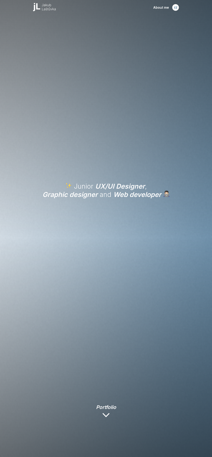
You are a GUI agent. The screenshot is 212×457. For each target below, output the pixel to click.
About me (161, 7)
